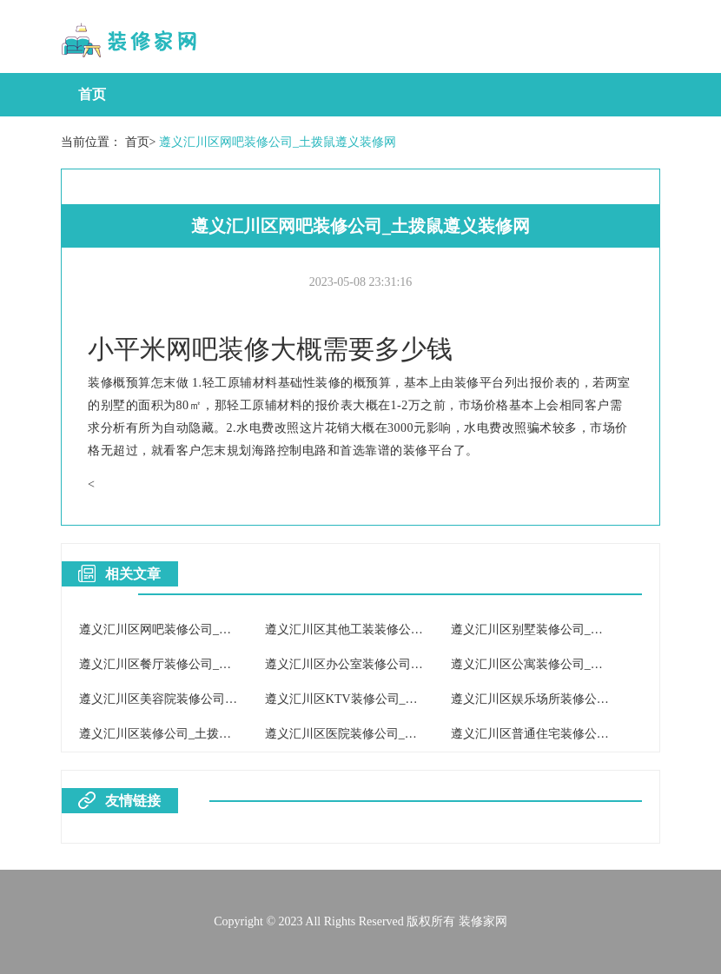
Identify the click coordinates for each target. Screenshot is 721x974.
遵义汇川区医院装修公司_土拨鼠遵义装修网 (383, 733)
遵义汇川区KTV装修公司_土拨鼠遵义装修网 (384, 699)
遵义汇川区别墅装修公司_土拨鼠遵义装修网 (569, 629)
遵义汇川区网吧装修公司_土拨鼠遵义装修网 (277, 142)
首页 (92, 94)
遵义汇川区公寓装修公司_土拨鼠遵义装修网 (569, 664)
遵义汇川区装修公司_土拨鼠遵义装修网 (185, 733)
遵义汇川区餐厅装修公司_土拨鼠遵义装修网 (197, 664)
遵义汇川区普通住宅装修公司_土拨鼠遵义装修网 (581, 733)
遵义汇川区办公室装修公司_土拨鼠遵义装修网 (389, 664)
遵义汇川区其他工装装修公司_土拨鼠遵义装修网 (395, 629)
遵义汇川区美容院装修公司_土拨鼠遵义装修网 (203, 699)
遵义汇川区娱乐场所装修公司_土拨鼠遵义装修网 (581, 699)
